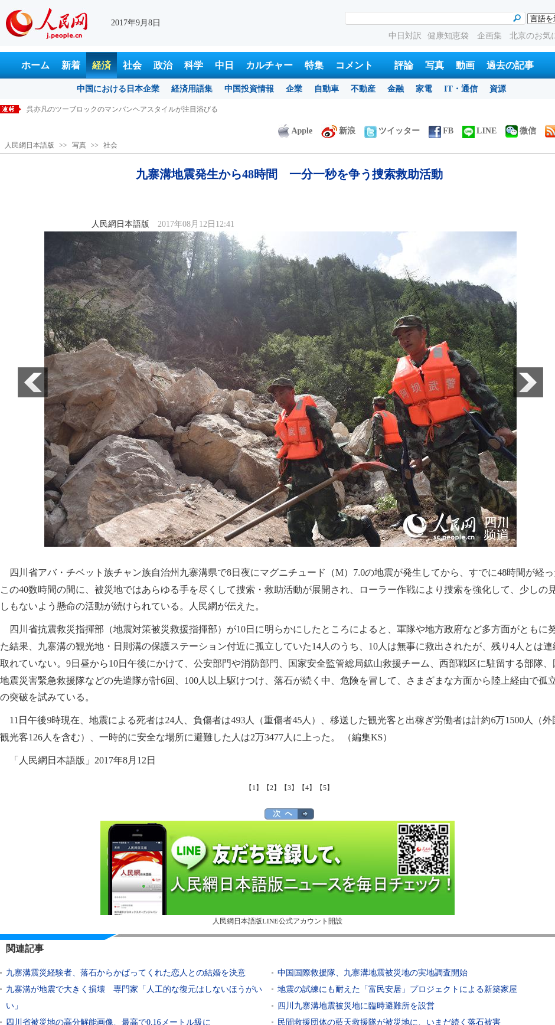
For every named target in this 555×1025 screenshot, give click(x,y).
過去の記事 (510, 65)
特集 (314, 65)
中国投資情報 (249, 88)
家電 (424, 88)
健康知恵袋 (449, 35)
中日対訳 (405, 35)
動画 (465, 65)
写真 (434, 65)
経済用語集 (192, 88)
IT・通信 (461, 88)
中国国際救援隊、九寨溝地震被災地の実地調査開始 (373, 972)
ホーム (35, 65)
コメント (354, 65)
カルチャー (269, 65)
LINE (479, 130)
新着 (70, 65)
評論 (403, 65)
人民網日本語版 (29, 145)
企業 (294, 88)
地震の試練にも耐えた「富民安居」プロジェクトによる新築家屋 (397, 989)
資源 (497, 88)
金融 (395, 88)
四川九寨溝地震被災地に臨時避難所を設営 (356, 1005)
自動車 (326, 88)
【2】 (271, 788)
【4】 (307, 788)
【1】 (254, 788)
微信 (520, 130)
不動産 (363, 88)
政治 (163, 65)
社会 (132, 65)
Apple (295, 130)
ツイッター (392, 130)
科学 (193, 65)
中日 (224, 65)
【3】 (289, 788)
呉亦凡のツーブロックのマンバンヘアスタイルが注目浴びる (122, 109)
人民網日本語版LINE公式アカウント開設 (277, 873)
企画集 (490, 35)
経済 (101, 65)
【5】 (325, 788)
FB (441, 130)
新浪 (338, 130)
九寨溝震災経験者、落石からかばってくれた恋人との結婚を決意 (126, 972)
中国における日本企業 (118, 88)
